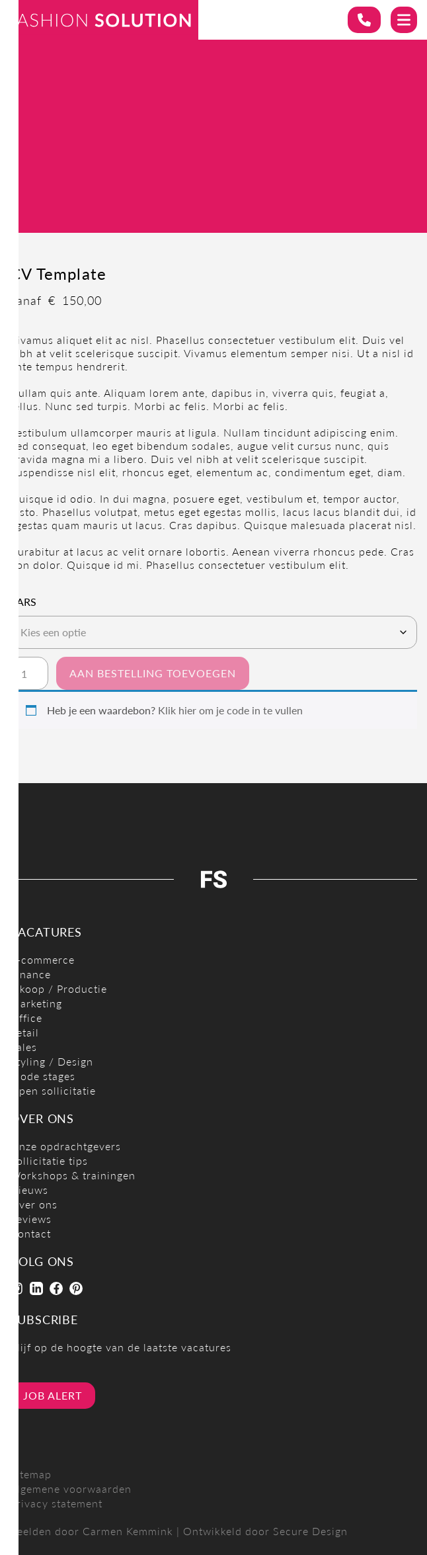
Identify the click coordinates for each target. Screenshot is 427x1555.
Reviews (31, 1218)
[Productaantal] (29, 673)
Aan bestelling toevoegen (152, 673)
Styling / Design (51, 1061)
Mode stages (42, 1076)
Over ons (34, 1204)
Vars (23, 602)
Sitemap (31, 1474)
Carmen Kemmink (128, 1531)
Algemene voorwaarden (71, 1488)
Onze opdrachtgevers (65, 1146)
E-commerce (42, 959)
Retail (24, 1032)
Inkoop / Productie (58, 988)
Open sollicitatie (53, 1090)
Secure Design (310, 1531)
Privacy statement (56, 1503)
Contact (30, 1233)
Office (26, 1017)
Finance (30, 974)
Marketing (36, 1003)
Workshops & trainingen (73, 1175)
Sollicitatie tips (49, 1160)
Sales (23, 1046)
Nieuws (29, 1189)
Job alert (52, 1395)
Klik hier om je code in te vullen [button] (230, 710)
